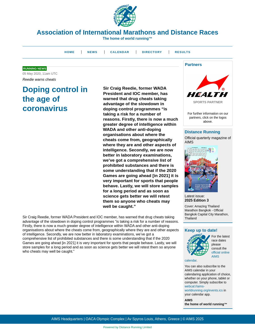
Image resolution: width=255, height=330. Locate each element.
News (92, 52)
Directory (152, 52)
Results (182, 52)
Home (70, 52)
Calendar (119, 52)
